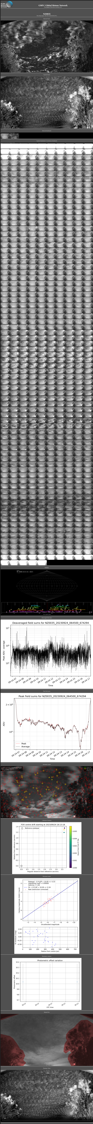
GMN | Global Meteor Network (52, 5)
